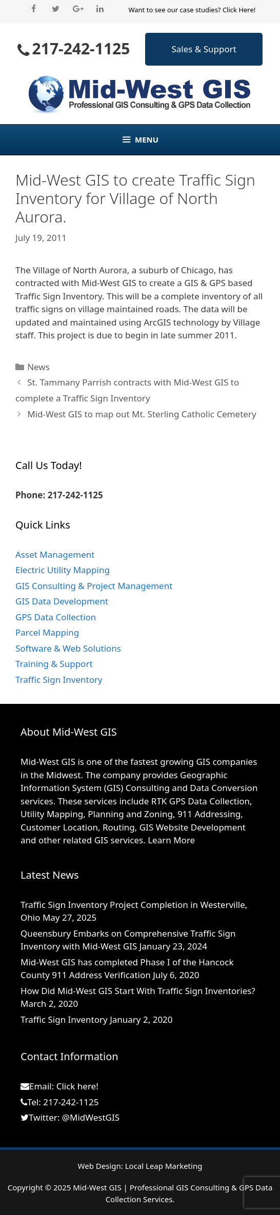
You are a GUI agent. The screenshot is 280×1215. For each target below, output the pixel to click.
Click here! (77, 1086)
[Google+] (78, 9)
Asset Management (54, 554)
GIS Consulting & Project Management (93, 586)
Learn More (171, 840)
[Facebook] (34, 9)
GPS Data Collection (55, 617)
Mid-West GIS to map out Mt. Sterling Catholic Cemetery (141, 414)
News (38, 367)
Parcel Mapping (47, 632)
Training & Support (54, 664)
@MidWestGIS (90, 1117)
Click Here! (239, 9)
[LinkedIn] (100, 9)
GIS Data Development (61, 601)
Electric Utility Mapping (62, 570)
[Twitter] (56, 9)
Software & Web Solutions (68, 648)
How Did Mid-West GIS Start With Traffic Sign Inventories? (138, 991)
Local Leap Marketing (164, 1166)
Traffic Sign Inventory (59, 679)
